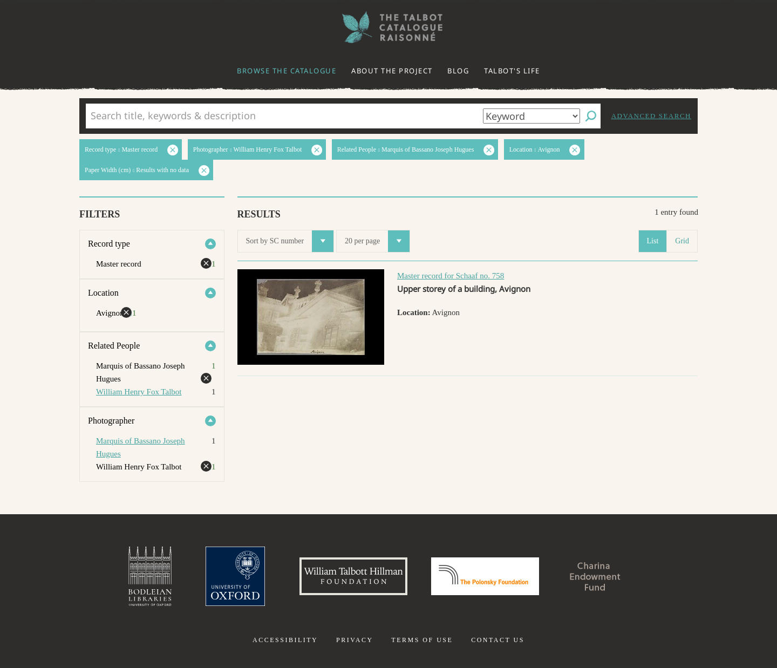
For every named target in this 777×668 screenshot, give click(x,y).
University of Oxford (235, 576)
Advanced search (651, 116)
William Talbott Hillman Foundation (353, 576)
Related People (114, 345)
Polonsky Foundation (485, 576)
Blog (458, 71)
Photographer (111, 420)
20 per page (377, 241)
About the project (392, 71)
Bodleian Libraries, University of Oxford (150, 576)
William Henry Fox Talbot (138, 391)
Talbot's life (512, 71)
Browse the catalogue (286, 71)
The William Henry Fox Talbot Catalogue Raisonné (388, 27)
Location (103, 292)
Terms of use (422, 640)
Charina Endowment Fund (595, 576)
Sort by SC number (290, 241)
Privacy (354, 640)
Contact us (497, 640)
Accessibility (285, 640)
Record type (109, 243)
